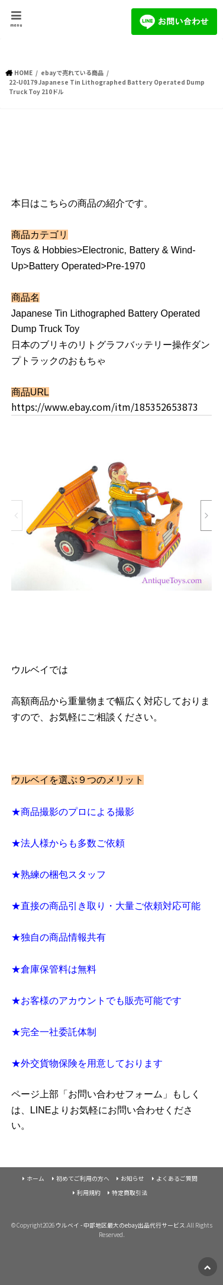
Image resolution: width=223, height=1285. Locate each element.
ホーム (35, 1178)
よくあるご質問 (177, 1178)
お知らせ (132, 1178)
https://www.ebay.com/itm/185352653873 (104, 407)
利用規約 (89, 1193)
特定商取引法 (129, 1193)
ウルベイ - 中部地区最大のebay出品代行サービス (120, 1225)
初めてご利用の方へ (82, 1178)
